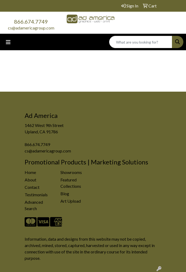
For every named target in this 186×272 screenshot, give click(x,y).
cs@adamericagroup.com (31, 27)
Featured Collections (70, 183)
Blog (64, 193)
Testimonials (36, 194)
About (30, 179)
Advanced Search (34, 205)
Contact (32, 187)
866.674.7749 (31, 21)
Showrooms (71, 172)
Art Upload (70, 200)
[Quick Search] (140, 42)
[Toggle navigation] (8, 42)
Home (30, 172)
